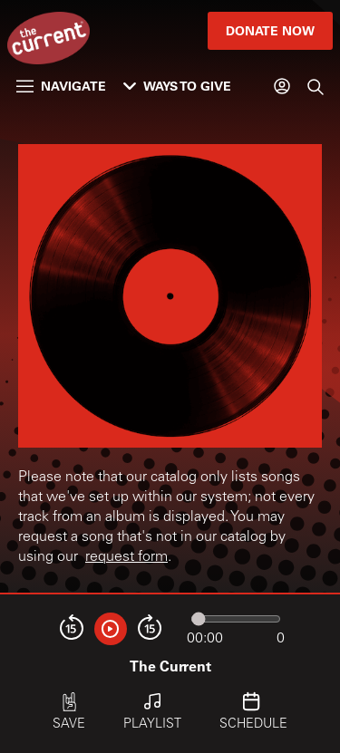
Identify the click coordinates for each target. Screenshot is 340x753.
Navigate (61, 85)
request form (126, 557)
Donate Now (270, 30)
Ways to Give (177, 85)
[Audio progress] (235, 619)
